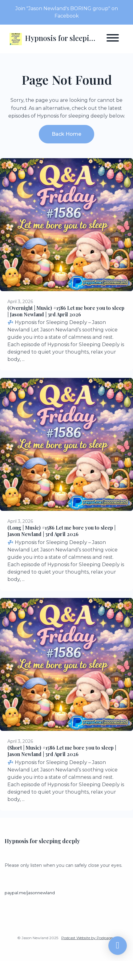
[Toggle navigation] (112, 39)
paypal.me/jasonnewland (30, 893)
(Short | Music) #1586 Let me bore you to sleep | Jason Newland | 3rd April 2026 (61, 750)
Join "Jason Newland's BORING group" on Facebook (66, 12)
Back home (66, 134)
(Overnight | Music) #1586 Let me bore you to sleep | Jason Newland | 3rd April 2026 (65, 311)
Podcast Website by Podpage (87, 937)
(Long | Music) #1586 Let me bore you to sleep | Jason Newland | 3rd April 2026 (61, 530)
